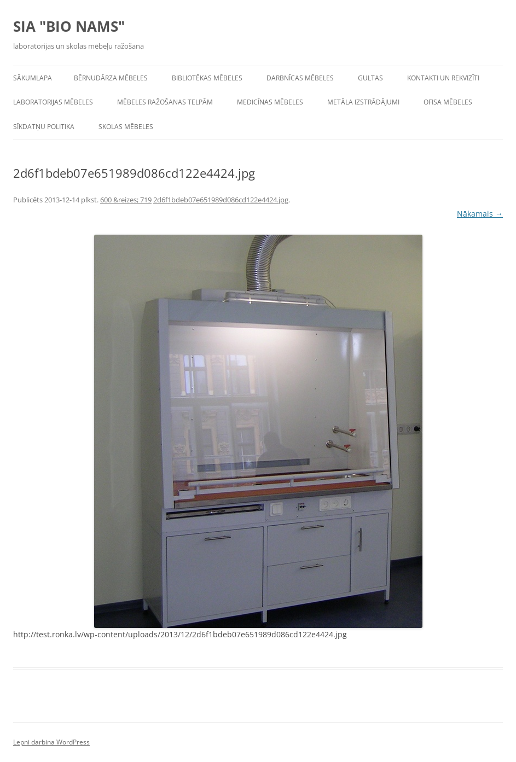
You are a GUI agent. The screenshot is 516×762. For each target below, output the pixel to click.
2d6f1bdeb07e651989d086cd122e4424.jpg (220, 200)
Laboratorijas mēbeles (53, 102)
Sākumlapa (32, 78)
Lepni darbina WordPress (51, 742)
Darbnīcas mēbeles (300, 78)
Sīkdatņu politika (43, 126)
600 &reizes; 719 (126, 200)
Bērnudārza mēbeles (111, 78)
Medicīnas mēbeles (270, 102)
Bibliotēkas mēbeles (207, 78)
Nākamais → (480, 213)
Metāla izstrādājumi (363, 102)
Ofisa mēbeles (448, 102)
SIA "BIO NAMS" (69, 26)
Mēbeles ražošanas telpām (165, 102)
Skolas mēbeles (125, 126)
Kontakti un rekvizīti (443, 78)
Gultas (370, 78)
